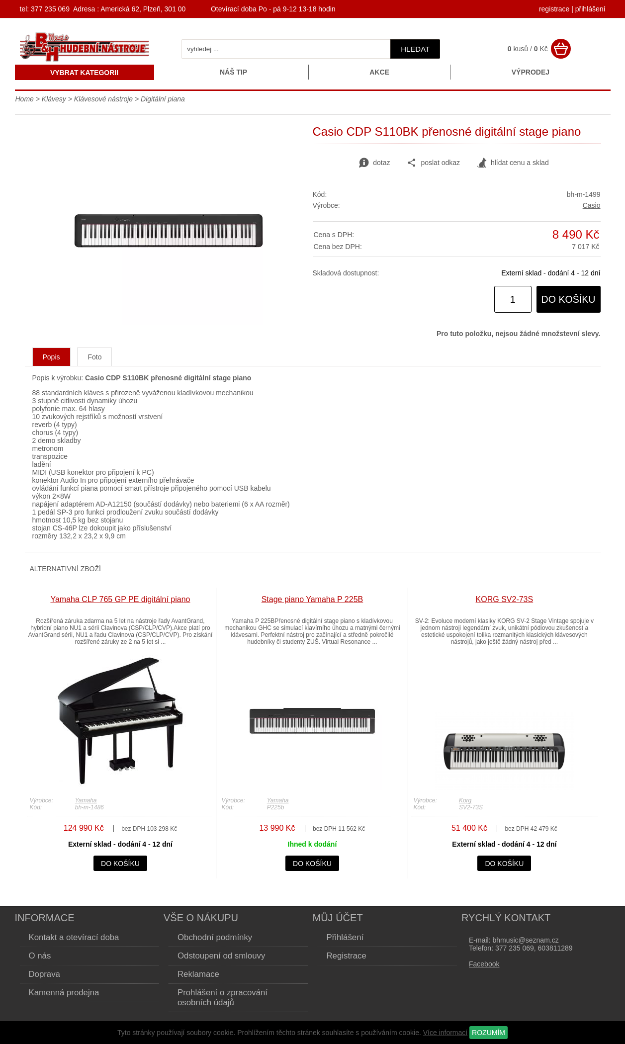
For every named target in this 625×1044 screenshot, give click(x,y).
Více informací (445, 1033)
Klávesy (54, 99)
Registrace (346, 955)
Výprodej (530, 72)
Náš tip (233, 72)
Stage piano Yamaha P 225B (312, 599)
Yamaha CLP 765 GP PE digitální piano (120, 599)
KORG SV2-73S (505, 599)
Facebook (484, 964)
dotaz (374, 163)
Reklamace (198, 974)
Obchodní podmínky (215, 937)
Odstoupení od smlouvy (221, 955)
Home (24, 99)
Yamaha (86, 800)
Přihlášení (345, 937)
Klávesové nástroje (103, 99)
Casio (592, 205)
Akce (379, 72)
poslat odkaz (433, 163)
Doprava (44, 974)
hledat (415, 49)
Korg (465, 800)
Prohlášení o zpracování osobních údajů (223, 997)
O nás (40, 955)
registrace (554, 9)
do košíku (568, 299)
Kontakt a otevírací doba (74, 937)
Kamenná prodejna (64, 992)
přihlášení (590, 9)
